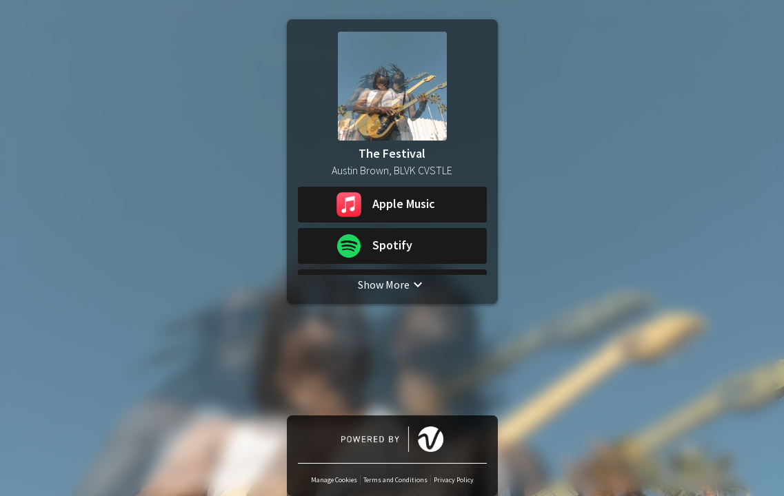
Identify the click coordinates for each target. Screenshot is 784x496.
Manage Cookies (334, 479)
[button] (392, 205)
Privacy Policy (454, 479)
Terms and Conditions (395, 479)
